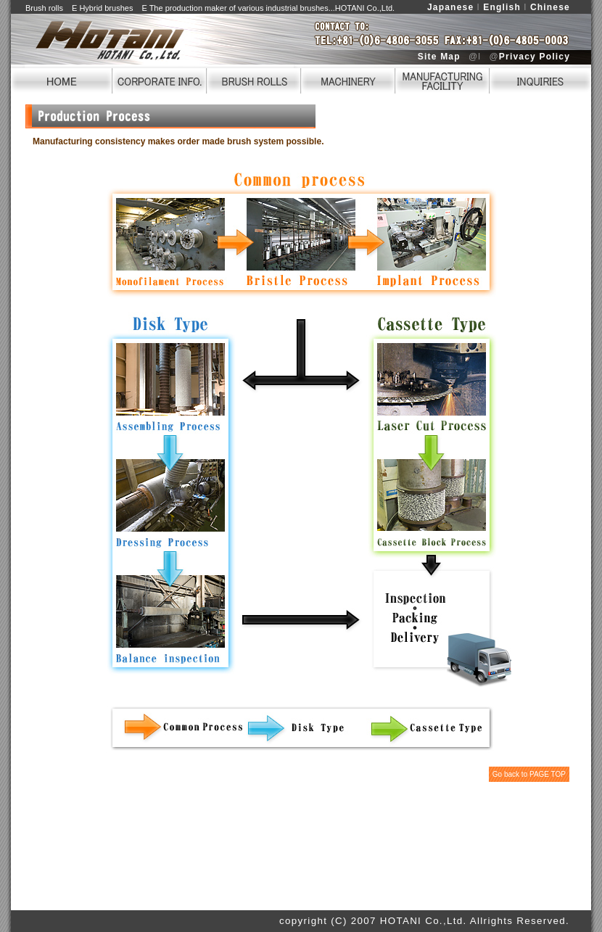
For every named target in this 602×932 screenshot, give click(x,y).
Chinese (550, 7)
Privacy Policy (534, 56)
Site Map (439, 56)
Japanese (450, 7)
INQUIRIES (540, 79)
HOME (61, 79)
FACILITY (442, 79)
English (502, 7)
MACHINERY (348, 79)
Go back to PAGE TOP (529, 774)
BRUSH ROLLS (254, 79)
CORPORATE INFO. (159, 79)
